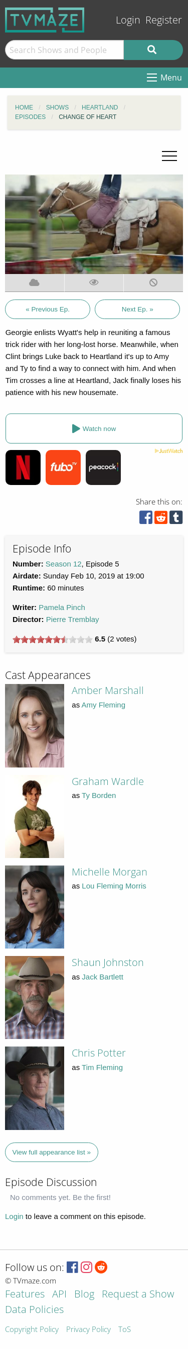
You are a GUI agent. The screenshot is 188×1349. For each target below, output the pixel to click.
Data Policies (34, 1310)
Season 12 (64, 564)
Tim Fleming (102, 1067)
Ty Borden (99, 795)
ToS (124, 1330)
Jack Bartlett (102, 976)
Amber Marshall (108, 690)
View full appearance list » (52, 1152)
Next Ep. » (137, 309)
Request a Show (138, 1294)
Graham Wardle (108, 781)
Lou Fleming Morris (114, 886)
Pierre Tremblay (72, 619)
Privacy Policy (88, 1330)
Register (163, 19)
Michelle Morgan (109, 871)
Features (25, 1294)
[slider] (53, 640)
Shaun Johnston (108, 962)
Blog (84, 1294)
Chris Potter (99, 1053)
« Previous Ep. (48, 309)
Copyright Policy (32, 1330)
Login (128, 19)
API (59, 1294)
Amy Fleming (104, 704)
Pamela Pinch (62, 607)
